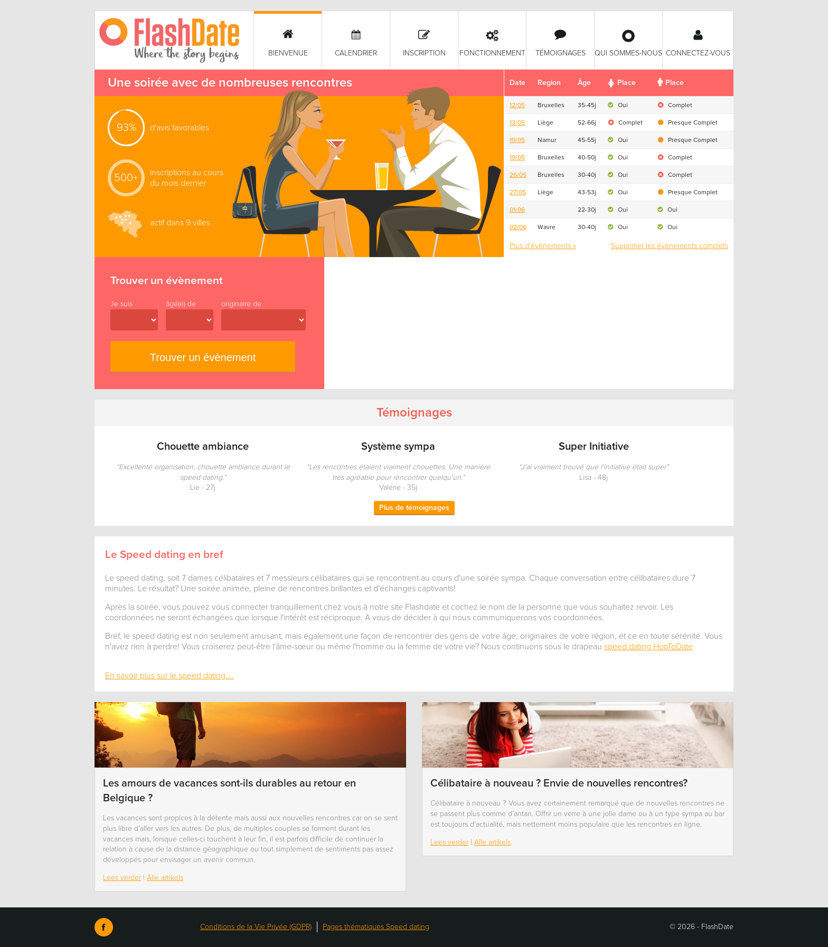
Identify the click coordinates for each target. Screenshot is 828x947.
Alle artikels (165, 877)
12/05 (517, 105)
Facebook (104, 927)
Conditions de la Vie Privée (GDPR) (256, 926)
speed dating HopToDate (648, 646)
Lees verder (122, 877)
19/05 (517, 140)
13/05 (517, 122)
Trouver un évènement (203, 357)
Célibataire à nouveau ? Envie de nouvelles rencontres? (559, 783)
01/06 (517, 209)
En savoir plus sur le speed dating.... (169, 675)
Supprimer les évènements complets (669, 245)
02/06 (518, 227)
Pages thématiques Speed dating (376, 926)
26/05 (518, 174)
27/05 (518, 192)
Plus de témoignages (414, 507)
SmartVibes (174, 40)
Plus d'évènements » (543, 245)
